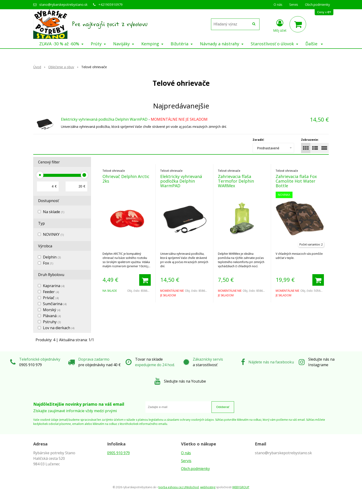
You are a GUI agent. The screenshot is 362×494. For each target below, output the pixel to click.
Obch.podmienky (195, 468)
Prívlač (51, 297)
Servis (186, 460)
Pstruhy (52, 321)
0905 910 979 (118, 452)
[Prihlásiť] (280, 25)
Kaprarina (53, 285)
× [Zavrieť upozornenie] (354, 5)
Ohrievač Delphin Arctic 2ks (126, 179)
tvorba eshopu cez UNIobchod (178, 487)
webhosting (207, 487)
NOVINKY (53, 234)
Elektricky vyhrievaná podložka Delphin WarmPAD (104, 119)
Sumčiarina (54, 303)
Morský (51, 309)
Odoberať (222, 407)
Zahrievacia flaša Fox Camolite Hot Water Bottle (296, 181)
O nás (186, 452)
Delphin (52, 257)
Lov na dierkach (58, 327)
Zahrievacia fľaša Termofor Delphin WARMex (236, 181)
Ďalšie (314, 43)
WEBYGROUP (240, 487)
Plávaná (52, 315)
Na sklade (53, 211)
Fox (48, 263)
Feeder (51, 291)
